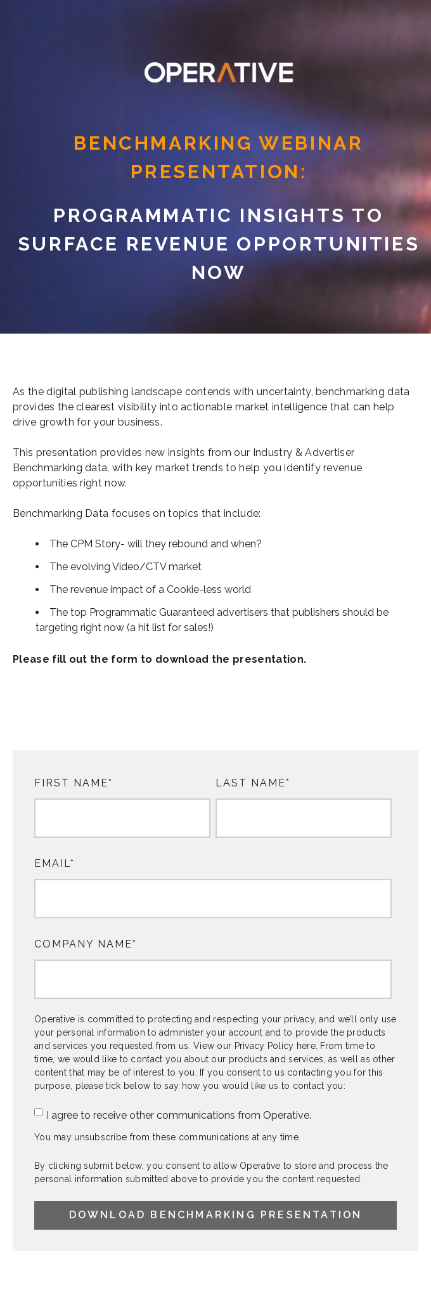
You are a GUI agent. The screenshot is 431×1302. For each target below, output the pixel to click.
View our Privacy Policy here (254, 1046)
